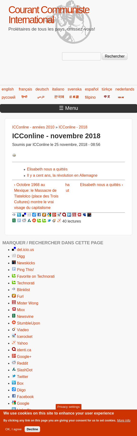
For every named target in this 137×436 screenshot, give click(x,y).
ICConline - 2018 (73, 127)
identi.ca (24, 350)
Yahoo (22, 343)
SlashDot (24, 370)
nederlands (125, 89)
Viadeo (23, 330)
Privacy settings (68, 407)
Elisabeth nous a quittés (47, 169)
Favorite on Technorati (36, 276)
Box (20, 383)
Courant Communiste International (48, 14)
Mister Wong (27, 303)
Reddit (22, 363)
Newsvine (25, 316)
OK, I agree (13, 430)
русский (8, 97)
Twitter (22, 377)
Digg (21, 256)
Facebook (25, 397)
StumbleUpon (28, 323)
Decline (32, 430)
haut (67, 187)
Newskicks (26, 263)
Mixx (21, 310)
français (25, 89)
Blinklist (23, 290)
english (8, 89)
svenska (75, 89)
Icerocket (24, 337)
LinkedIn (24, 410)
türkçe (107, 89)
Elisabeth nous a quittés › (101, 185)
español (91, 89)
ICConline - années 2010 (33, 127)
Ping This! (25, 270)
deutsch (42, 89)
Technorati (26, 283)
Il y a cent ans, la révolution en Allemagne (62, 175)
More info (124, 421)
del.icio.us (25, 250)
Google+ (24, 357)
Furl (20, 296)
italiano (58, 89)
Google (23, 403)
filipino (90, 97)
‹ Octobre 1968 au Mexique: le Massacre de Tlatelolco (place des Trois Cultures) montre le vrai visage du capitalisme (36, 196)
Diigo (21, 390)
